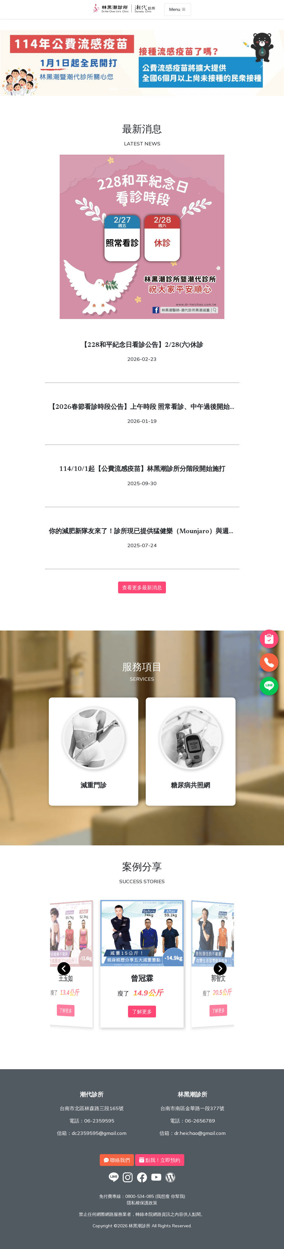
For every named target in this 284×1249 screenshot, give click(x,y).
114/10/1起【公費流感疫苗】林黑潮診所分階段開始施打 (142, 469)
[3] (136, 89)
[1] (114, 89)
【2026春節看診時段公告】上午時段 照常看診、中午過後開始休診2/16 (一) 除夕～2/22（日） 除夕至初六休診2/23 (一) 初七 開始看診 (141, 408)
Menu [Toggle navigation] (177, 9)
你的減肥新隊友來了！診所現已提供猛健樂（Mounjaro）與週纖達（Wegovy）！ (142, 533)
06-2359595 (99, 1121)
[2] (125, 89)
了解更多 (142, 1011)
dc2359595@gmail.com (99, 1133)
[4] (147, 89)
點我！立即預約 (159, 1160)
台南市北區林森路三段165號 (92, 1108)
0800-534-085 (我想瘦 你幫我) (155, 1196)
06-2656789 (200, 1121)
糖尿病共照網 (190, 786)
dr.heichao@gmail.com (200, 1133)
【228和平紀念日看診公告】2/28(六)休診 (142, 345)
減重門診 (93, 786)
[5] (158, 89)
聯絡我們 (117, 1160)
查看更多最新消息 (142, 587)
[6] (170, 89)
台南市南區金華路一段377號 (192, 1108)
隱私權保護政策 (142, 1203)
